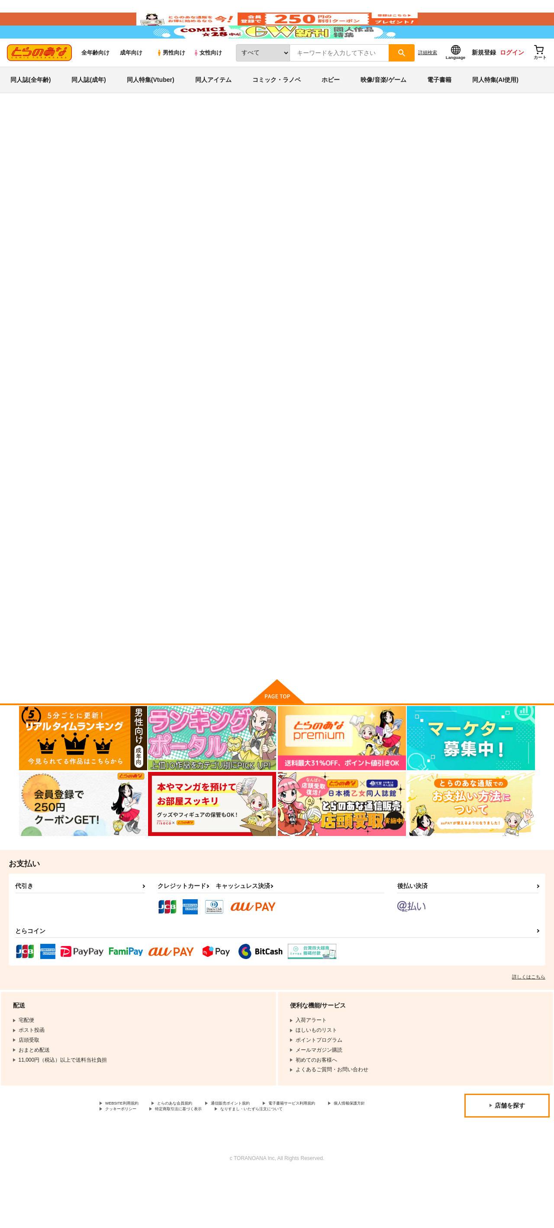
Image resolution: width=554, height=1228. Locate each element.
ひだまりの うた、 (312, 414)
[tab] (165, 272)
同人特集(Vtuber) (150, 105)
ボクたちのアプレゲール (388, 184)
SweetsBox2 (473, 414)
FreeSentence (320, 184)
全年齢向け (95, 78)
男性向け (170, 78)
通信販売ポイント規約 (259, 1147)
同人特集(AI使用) (495, 105)
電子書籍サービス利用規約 (335, 1147)
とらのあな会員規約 (191, 1147)
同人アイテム (213, 105)
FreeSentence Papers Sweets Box (318, 627)
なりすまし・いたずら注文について (146, 1162)
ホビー (331, 105)
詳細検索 (427, 78)
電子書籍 (439, 105)
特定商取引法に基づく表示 (256, 1155)
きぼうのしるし (222, 623)
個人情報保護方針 (126, 1155)
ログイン (512, 78)
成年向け (131, 78)
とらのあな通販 (35, 143)
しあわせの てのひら (399, 623)
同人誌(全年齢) (30, 105)
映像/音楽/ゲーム (383, 105)
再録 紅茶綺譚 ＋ (392, 414)
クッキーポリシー (186, 1155)
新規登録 (484, 78)
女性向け (207, 78)
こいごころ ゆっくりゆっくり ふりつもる (238, 184)
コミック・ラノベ (276, 105)
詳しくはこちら (528, 1020)
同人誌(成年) (88, 105)
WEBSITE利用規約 (127, 1147)
